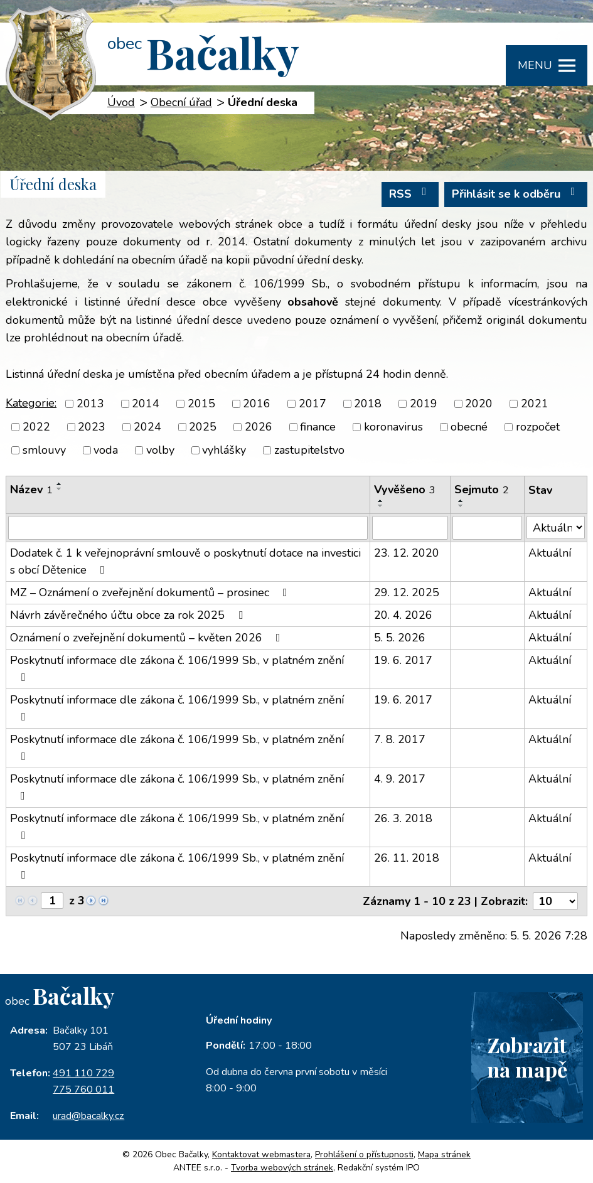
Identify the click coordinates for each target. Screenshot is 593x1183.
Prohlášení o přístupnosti (364, 1154)
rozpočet (538, 426)
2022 (36, 426)
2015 (201, 403)
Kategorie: (31, 402)
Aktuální (549, 552)
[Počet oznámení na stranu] (555, 901)
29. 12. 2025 (406, 592)
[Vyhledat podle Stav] (555, 527)
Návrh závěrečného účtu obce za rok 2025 (129, 615)
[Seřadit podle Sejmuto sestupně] (461, 505)
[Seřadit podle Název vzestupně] (60, 483)
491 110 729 (83, 1073)
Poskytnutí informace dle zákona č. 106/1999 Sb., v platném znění (177, 668)
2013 (90, 403)
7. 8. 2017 (399, 739)
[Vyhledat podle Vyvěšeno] (410, 528)
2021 (534, 403)
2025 (202, 426)
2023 (91, 426)
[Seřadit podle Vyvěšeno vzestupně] (381, 500)
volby (160, 450)
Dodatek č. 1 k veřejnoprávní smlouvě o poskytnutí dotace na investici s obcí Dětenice (185, 561)
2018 (368, 403)
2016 (256, 403)
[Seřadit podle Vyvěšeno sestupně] (381, 505)
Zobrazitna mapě (527, 1057)
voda (105, 450)
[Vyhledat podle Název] (188, 528)
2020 (479, 403)
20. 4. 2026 (403, 615)
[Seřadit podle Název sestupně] (60, 488)
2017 (312, 403)
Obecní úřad (181, 102)
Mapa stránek (444, 1154)
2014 (145, 403)
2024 (147, 426)
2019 (423, 403)
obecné (469, 426)
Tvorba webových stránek (282, 1168)
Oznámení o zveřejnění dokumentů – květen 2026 (148, 637)
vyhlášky (224, 450)
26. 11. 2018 (406, 857)
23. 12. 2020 (406, 552)
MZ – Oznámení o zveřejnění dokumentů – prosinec (151, 592)
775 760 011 (83, 1089)
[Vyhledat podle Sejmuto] (487, 528)
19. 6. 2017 (403, 660)
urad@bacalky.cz (88, 1116)
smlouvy (44, 450)
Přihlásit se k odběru (516, 193)
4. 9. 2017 (399, 778)
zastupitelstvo (309, 450)
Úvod (121, 102)
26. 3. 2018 (403, 818)
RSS (410, 193)
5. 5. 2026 (399, 637)
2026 (258, 426)
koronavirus (393, 426)
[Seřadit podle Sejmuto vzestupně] (461, 500)
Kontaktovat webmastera (261, 1154)
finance (318, 426)
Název (31, 489)
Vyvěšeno (404, 489)
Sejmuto (481, 489)
